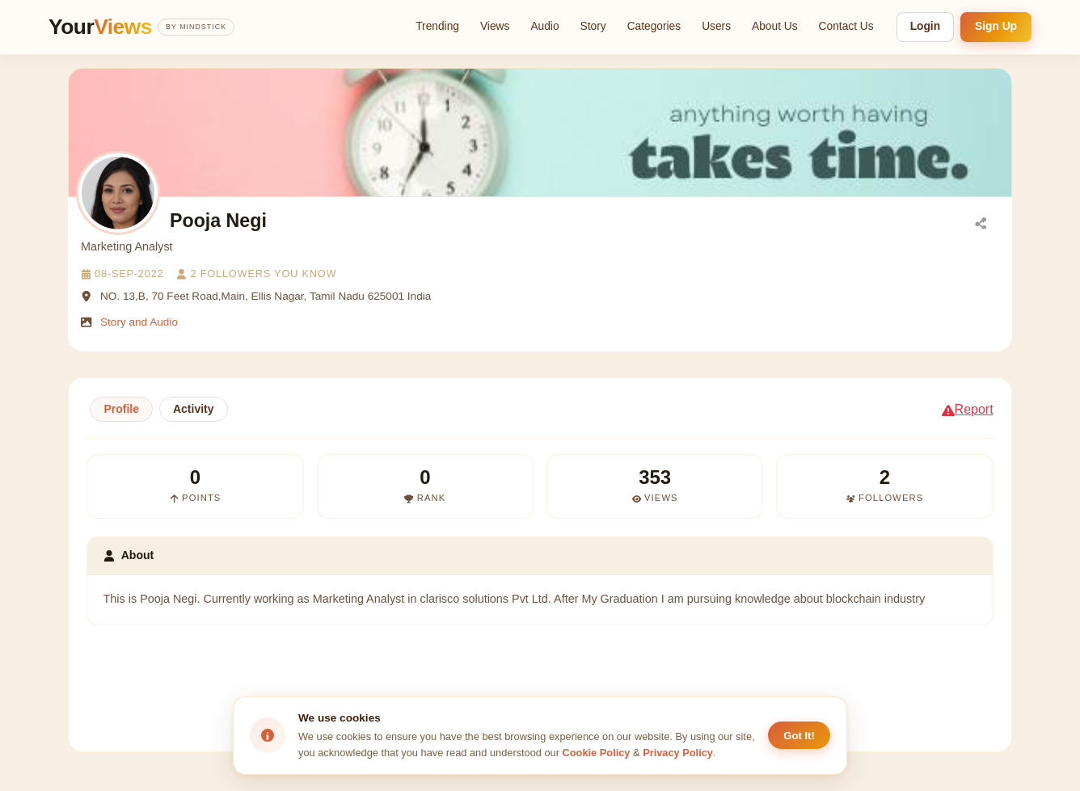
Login (925, 26)
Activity (193, 408)
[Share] (980, 222)
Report (968, 409)
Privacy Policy (678, 753)
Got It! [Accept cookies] (799, 736)
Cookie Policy (597, 753)
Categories (654, 26)
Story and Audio (139, 322)
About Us (775, 26)
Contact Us (846, 26)
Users (716, 26)
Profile (121, 408)
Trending (437, 26)
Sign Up (996, 26)
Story (593, 26)
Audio (544, 26)
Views (494, 26)
